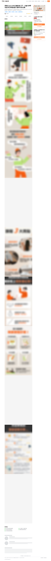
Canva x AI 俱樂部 (28, 1)
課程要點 (11, 16)
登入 (48, 1)
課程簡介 (7, 16)
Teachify (8, 559)
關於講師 (20, 16)
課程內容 (16, 16)
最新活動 (36, 1)
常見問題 (25, 16)
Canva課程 (42, 1)
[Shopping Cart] (46, 1)
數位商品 (33, 1)
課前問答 (30, 16)
